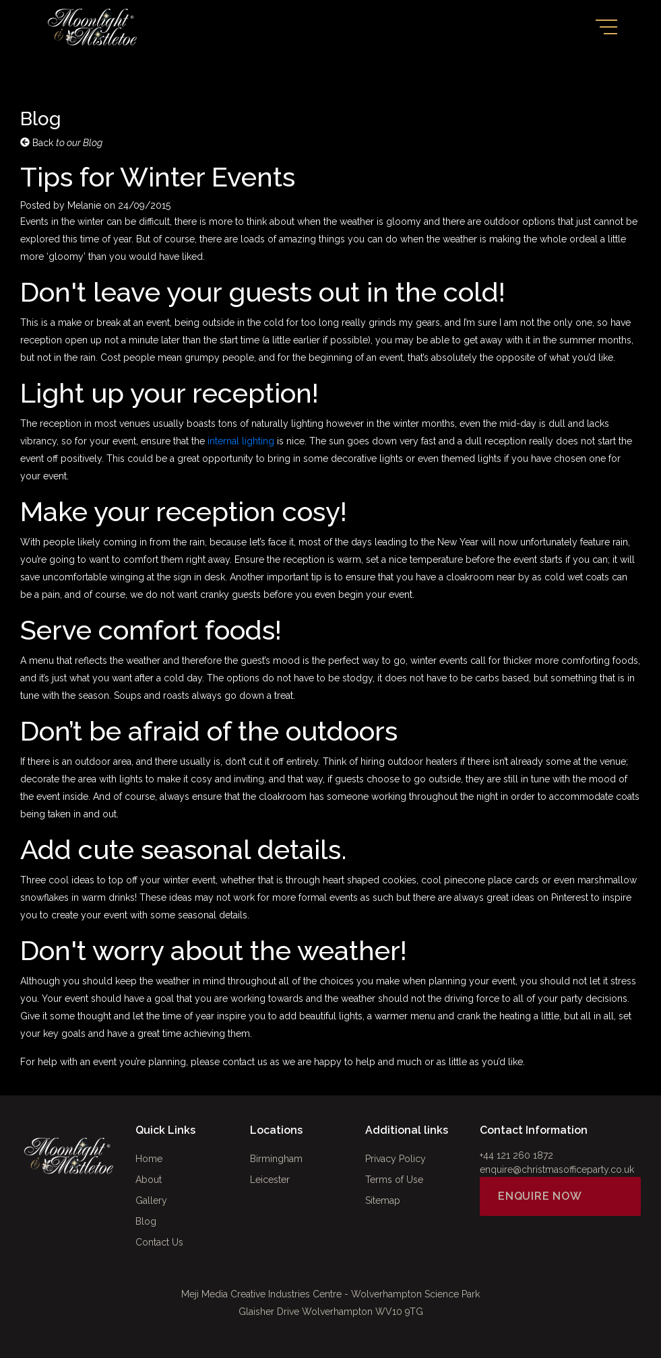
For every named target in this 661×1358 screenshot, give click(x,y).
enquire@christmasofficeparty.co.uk (557, 1169)
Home (148, 1158)
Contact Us (159, 1242)
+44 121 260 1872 (516, 1155)
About (148, 1179)
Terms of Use (394, 1179)
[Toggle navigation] (606, 27)
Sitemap (382, 1200)
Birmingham (276, 1158)
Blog (145, 1221)
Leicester (270, 1179)
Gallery (151, 1200)
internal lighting (242, 441)
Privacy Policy (395, 1158)
